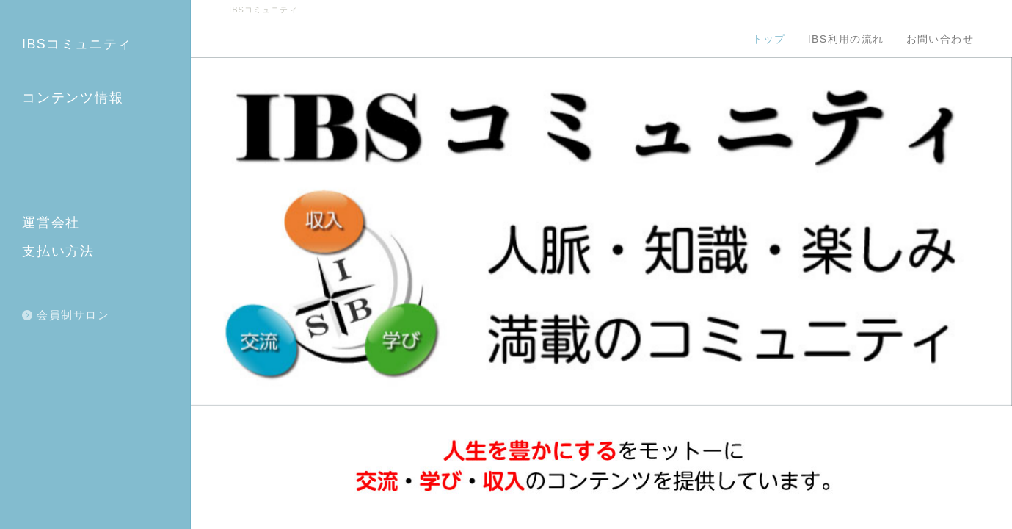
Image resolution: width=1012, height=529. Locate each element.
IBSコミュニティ (77, 44)
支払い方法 (58, 251)
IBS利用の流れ (846, 39)
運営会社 (51, 222)
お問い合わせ (940, 39)
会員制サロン (73, 315)
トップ (769, 39)
